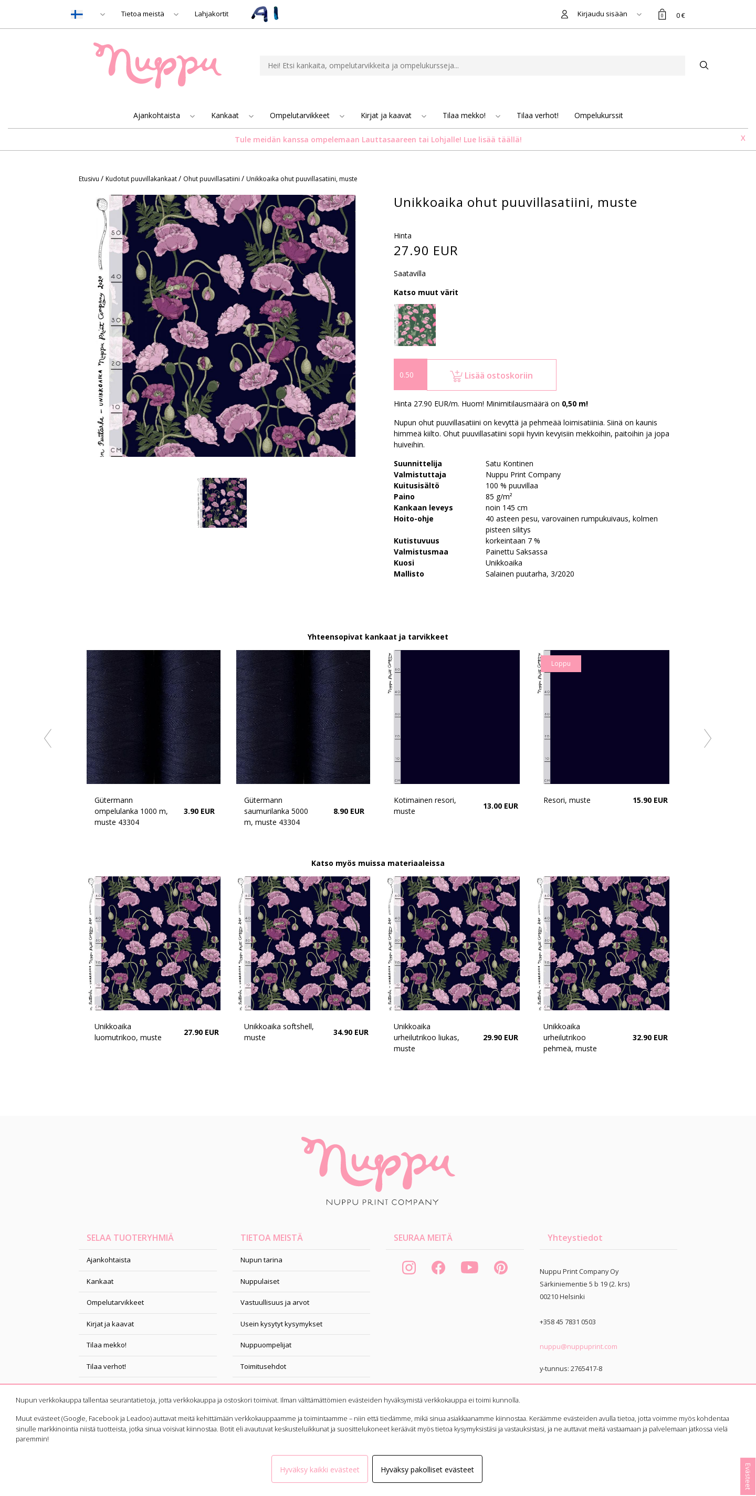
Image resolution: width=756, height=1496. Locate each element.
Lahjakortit (211, 13)
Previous (48, 739)
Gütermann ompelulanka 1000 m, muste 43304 (131, 811)
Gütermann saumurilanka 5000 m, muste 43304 (276, 811)
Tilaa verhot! (538, 115)
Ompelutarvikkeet (301, 115)
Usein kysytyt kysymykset (281, 1323)
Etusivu (90, 178)
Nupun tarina (261, 1259)
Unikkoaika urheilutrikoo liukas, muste (426, 1037)
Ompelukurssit (598, 115)
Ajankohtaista (157, 115)
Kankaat (226, 115)
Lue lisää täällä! (493, 139)
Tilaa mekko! (465, 115)
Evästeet (748, 1476)
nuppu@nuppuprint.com (578, 1346)
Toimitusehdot (263, 1366)
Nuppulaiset (259, 1281)
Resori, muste (567, 800)
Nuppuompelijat (265, 1344)
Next (708, 739)
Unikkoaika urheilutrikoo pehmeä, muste (570, 1037)
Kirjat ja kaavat (387, 115)
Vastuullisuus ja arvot (274, 1302)
